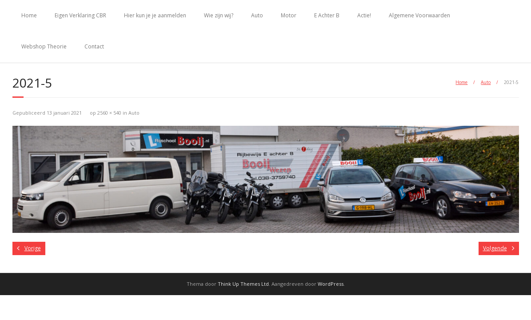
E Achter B (326, 15)
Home (29, 15)
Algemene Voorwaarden (419, 15)
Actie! (364, 15)
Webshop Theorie (44, 46)
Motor (288, 15)
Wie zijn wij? (218, 15)
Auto (257, 15)
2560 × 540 (109, 112)
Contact (94, 46)
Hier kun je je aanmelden (155, 15)
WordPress (330, 283)
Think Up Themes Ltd (243, 283)
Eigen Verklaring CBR (80, 15)
